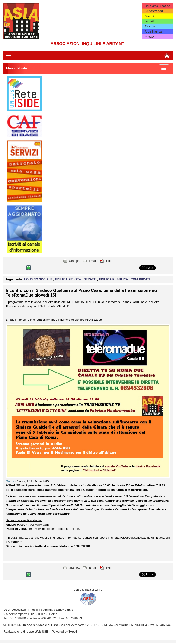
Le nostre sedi (154, 11)
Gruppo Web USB (35, 631)
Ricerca (150, 26)
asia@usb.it (64, 609)
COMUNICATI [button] (140, 279)
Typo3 (73, 631)
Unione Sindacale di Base (40, 625)
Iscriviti (149, 21)
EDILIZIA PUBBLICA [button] (114, 279)
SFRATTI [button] (90, 279)
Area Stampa (153, 31)
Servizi (149, 16)
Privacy (150, 36)
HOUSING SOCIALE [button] (38, 279)
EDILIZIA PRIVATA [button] (68, 279)
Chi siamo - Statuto (157, 6)
